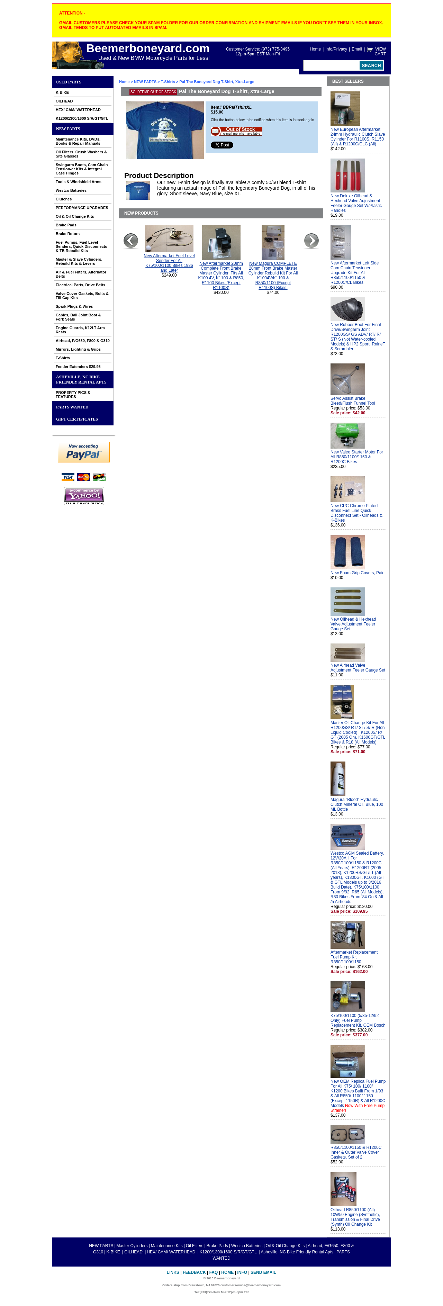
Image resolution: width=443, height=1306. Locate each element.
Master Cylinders (132, 1245)
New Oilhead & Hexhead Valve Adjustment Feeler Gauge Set (353, 624)
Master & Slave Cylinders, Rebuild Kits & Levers (79, 261)
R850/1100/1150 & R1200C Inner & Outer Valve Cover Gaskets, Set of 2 (356, 1152)
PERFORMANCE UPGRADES (82, 208)
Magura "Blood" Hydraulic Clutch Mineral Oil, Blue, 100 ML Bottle (357, 804)
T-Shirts (63, 358)
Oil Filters (195, 1245)
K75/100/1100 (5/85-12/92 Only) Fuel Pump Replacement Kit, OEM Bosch (358, 1020)
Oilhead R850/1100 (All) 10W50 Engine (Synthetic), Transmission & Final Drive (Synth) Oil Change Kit (355, 1217)
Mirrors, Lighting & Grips (78, 349)
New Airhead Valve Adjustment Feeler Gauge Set (358, 668)
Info (242, 1272)
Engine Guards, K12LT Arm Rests (80, 330)
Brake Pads (66, 225)
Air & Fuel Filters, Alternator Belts (81, 274)
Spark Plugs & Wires (74, 306)
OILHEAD (64, 101)
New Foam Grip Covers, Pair (357, 572)
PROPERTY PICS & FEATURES (73, 394)
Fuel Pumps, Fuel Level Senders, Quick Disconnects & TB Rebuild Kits (81, 246)
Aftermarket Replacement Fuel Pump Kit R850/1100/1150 (354, 957)
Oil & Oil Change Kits (75, 216)
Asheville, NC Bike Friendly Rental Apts (81, 380)
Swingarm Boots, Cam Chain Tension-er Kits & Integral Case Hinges (82, 169)
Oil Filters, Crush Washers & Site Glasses (81, 154)
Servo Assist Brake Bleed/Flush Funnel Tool (353, 401)
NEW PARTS (68, 128)
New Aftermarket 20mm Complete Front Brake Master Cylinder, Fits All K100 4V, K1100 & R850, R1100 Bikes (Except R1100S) (221, 275)
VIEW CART (380, 51)
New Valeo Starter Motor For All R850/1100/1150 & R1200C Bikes (357, 457)
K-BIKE (62, 92)
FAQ (213, 1272)
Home (315, 49)
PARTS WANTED (72, 407)
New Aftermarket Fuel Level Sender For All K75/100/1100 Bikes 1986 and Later (169, 263)
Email (357, 49)
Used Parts (68, 82)
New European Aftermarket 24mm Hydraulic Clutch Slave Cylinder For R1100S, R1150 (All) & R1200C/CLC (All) (358, 136)
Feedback (194, 1272)
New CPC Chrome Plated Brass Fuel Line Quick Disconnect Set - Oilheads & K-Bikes (356, 513)
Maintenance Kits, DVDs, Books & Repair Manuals (78, 141)
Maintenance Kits (167, 1245)
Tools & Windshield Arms (78, 182)
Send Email (263, 1272)
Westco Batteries (71, 190)
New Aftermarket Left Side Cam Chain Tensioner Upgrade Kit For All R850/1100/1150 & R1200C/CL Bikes (355, 273)
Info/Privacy (336, 49)
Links (173, 1272)
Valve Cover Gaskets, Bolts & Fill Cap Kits (82, 295)
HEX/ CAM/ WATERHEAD (78, 110)
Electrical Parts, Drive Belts (80, 285)
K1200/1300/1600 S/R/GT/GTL (82, 118)
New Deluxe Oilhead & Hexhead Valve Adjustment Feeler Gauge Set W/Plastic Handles (356, 203)
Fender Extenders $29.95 (78, 366)
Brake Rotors (68, 234)
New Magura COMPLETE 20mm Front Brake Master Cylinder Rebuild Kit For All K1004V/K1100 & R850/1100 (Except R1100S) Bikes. (273, 275)
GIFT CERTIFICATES (77, 419)
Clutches (64, 199)
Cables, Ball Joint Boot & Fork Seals (78, 317)
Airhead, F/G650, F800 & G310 (83, 341)
